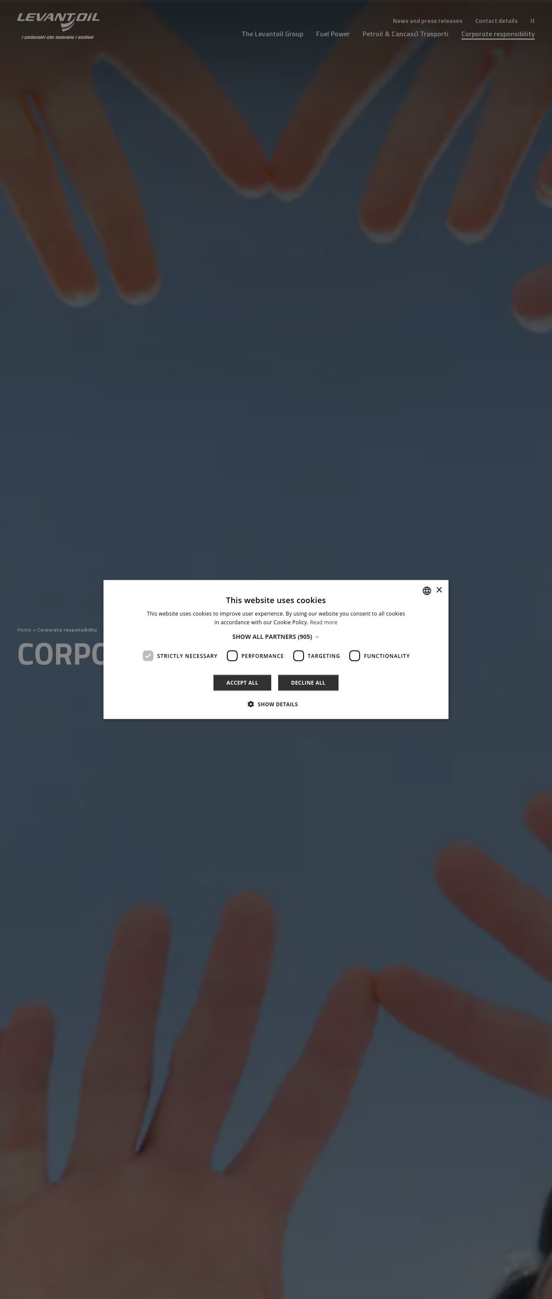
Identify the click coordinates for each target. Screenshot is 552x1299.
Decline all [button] (308, 682)
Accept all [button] (242, 682)
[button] (276, 637)
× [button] (439, 590)
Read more (324, 622)
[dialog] (276, 649)
